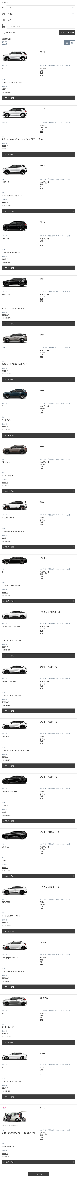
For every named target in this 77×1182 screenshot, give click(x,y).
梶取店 (4, 538)
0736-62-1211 (6, 149)
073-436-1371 (6, 318)
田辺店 (4, 202)
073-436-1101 (6, 92)
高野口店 (5, 702)
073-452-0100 (6, 541)
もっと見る (40, 1174)
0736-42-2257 (6, 705)
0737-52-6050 (6, 262)
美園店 (4, 89)
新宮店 (4, 812)
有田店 (4, 259)
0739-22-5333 (6, 205)
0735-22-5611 (6, 815)
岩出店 (4, 146)
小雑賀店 (5, 315)
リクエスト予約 (38, 98)
